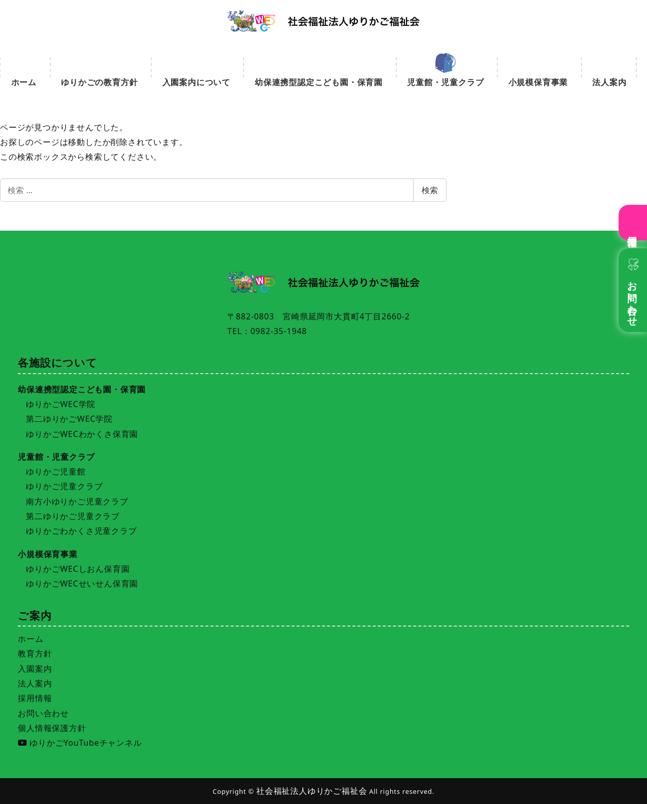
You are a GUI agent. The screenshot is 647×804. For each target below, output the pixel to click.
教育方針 (35, 653)
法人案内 (35, 683)
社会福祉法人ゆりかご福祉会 (311, 790)
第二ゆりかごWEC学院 (69, 418)
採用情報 (633, 229)
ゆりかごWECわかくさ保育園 (82, 434)
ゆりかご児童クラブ (64, 486)
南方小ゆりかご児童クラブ (77, 501)
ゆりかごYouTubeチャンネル (80, 742)
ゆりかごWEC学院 (60, 404)
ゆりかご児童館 (56, 471)
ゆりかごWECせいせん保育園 (82, 583)
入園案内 (35, 668)
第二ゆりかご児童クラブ (73, 516)
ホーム (30, 638)
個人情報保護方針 (52, 728)
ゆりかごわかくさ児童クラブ (81, 530)
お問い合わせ (633, 298)
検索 (430, 190)
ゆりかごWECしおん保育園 (77, 568)
